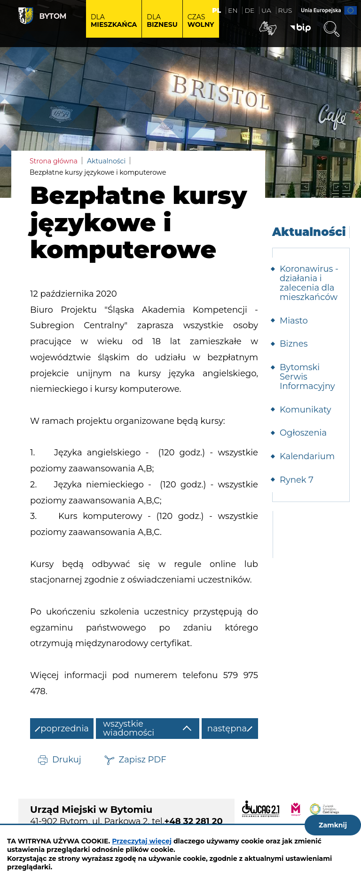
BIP (300, 28)
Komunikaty (305, 410)
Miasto (294, 321)
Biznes (293, 344)
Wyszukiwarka (331, 29)
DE (249, 10)
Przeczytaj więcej (142, 841)
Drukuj (66, 759)
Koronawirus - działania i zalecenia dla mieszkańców (309, 283)
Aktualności (106, 161)
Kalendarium (307, 456)
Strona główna (54, 161)
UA (266, 10)
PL (216, 10)
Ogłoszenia (303, 433)
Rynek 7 (297, 480)
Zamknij (333, 825)
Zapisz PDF (142, 759)
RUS (285, 10)
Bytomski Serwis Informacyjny (307, 376)
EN (233, 10)
